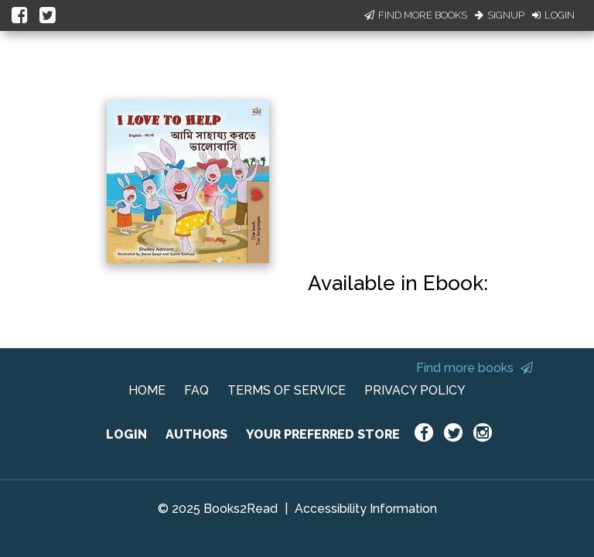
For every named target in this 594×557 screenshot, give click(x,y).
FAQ (196, 390)
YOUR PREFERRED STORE (323, 434)
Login (553, 15)
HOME (147, 390)
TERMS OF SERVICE (286, 390)
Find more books (474, 368)
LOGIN (126, 434)
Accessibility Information (366, 508)
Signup (499, 15)
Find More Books (415, 15)
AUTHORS (196, 434)
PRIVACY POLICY (415, 390)
